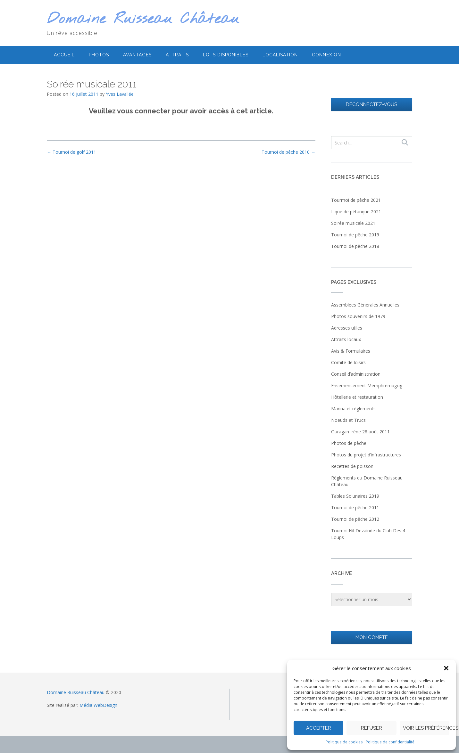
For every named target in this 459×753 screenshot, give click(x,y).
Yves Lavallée (120, 94)
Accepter (318, 728)
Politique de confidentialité (390, 742)
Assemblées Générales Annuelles (365, 305)
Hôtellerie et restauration (357, 397)
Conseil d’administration (355, 374)
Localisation (280, 54)
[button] (446, 668)
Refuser (371, 728)
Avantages (137, 54)
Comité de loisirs (348, 362)
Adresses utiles (346, 328)
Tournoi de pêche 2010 (288, 152)
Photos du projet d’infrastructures (366, 455)
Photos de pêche (348, 443)
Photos (99, 54)
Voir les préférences (426, 728)
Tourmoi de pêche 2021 (356, 200)
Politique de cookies (344, 742)
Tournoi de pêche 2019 (355, 235)
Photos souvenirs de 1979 (358, 316)
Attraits (177, 54)
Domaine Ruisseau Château (143, 19)
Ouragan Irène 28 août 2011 (360, 432)
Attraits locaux (346, 339)
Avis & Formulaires (350, 351)
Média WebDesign (98, 705)
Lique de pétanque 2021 (356, 212)
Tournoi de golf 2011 (71, 152)
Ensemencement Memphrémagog (366, 385)
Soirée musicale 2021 (353, 223)
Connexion (326, 54)
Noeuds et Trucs (348, 420)
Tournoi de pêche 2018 (355, 246)
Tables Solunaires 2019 (355, 496)
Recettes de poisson (352, 466)
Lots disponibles (225, 54)
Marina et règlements (353, 408)
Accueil (64, 54)
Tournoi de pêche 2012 (355, 519)
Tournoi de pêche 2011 (355, 507)
